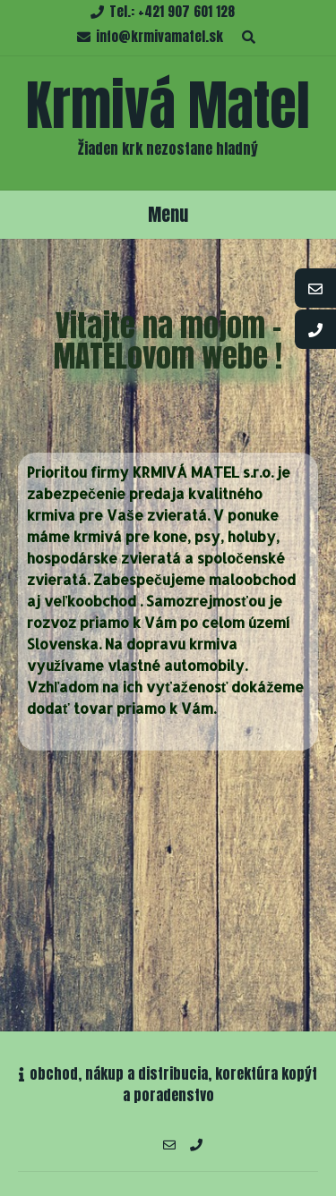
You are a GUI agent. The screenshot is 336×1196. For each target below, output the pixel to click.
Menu (168, 214)
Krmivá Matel (168, 105)
